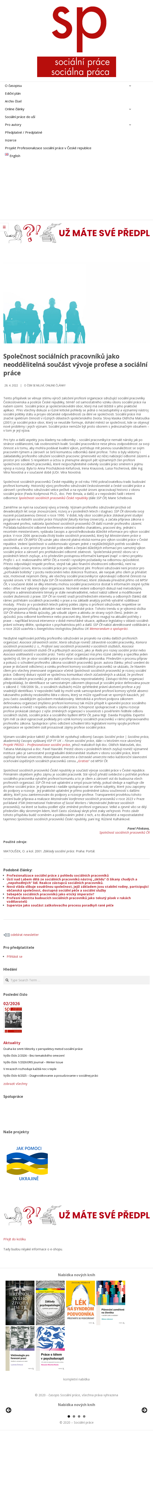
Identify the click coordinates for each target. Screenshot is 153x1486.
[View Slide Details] (21, 1437)
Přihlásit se (14, 956)
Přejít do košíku (14, 1239)
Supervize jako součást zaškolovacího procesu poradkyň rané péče (60, 905)
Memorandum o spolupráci (109, 629)
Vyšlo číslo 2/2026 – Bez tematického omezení (33, 1055)
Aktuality (11, 1042)
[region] (76, 1437)
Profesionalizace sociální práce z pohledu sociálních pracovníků (58, 875)
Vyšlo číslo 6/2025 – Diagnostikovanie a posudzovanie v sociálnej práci (50, 1076)
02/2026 (11, 1003)
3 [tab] (79, 1467)
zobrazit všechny (15, 1084)
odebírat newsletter (21, 935)
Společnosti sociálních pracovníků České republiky (53, 498)
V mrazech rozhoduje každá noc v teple (29, 1069)
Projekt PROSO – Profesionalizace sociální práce (36, 745)
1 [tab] (69, 1467)
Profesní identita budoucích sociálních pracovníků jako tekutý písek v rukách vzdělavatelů (69, 900)
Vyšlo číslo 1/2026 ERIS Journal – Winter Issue (33, 1062)
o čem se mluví (34, 385)
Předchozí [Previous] (9, 1436)
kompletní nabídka (76, 1379)
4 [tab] (84, 1467)
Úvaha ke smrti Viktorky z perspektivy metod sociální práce (43, 1049)
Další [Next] (144, 1436)
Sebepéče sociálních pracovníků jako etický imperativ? (50, 894)
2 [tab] (74, 1467)
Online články (55, 385)
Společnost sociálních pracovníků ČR (124, 832)
